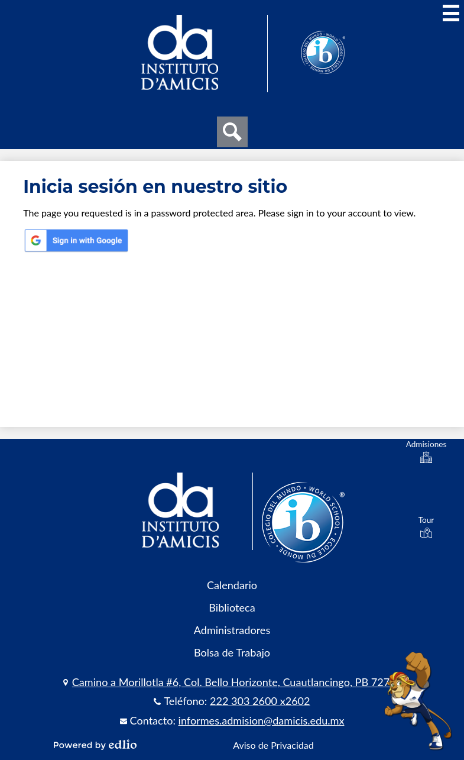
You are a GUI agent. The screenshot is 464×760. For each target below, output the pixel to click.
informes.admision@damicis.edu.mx (262, 720)
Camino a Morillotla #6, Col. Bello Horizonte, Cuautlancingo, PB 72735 (237, 681)
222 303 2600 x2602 (260, 700)
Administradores (232, 629)
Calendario (232, 584)
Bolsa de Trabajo (232, 652)
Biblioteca (232, 607)
